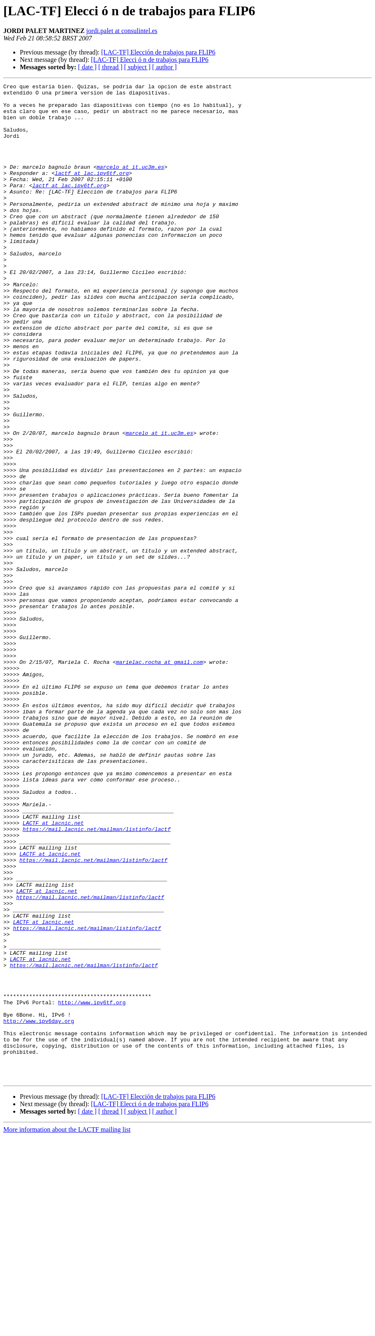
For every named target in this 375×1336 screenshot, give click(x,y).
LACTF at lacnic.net (53, 971)
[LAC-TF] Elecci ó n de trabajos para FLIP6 (149, 59)
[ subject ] (137, 67)
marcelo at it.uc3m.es (130, 184)
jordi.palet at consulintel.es (121, 30)
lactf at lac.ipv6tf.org (92, 191)
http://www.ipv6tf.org (92, 1186)
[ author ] (164, 67)
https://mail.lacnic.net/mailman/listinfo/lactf (97, 978)
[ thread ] (110, 67)
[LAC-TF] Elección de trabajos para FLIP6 (158, 52)
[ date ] (87, 67)
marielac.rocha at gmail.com (159, 778)
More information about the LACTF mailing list (66, 1328)
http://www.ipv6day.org (38, 1209)
